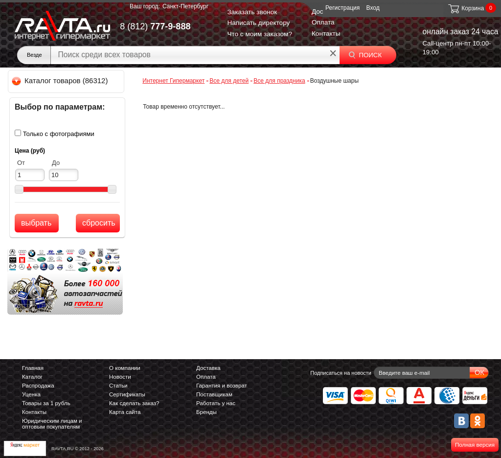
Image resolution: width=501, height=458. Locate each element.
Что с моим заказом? (259, 34)
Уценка (31, 394)
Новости (120, 377)
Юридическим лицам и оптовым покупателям (52, 424)
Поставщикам (214, 394)
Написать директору (258, 22)
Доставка (208, 368)
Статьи (118, 386)
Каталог (32, 377)
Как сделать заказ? (134, 403)
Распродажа (38, 386)
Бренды (206, 412)
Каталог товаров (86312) (60, 80)
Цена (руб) (30, 150)
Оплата (323, 22)
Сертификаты (127, 394)
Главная (33, 368)
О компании (124, 368)
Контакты (326, 33)
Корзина (465, 8)
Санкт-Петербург (185, 6)
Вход (373, 7)
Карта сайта (124, 412)
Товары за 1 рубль (46, 403)
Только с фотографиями (58, 133)
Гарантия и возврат (221, 386)
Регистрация (342, 7)
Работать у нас (215, 403)
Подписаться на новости (340, 373)
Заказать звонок (252, 12)
